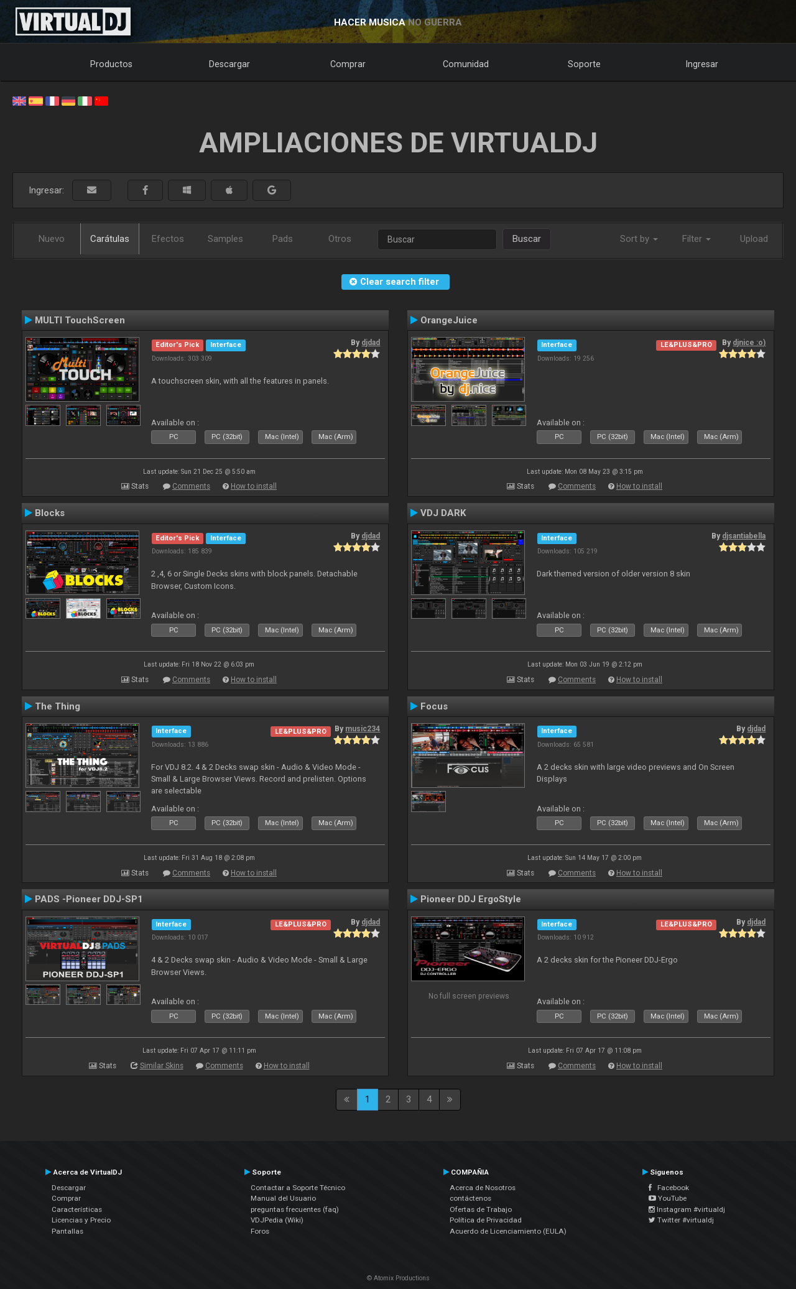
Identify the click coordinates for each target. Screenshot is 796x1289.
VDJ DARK (443, 513)
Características (77, 1209)
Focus (434, 706)
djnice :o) (749, 342)
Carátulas (109, 238)
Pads (282, 238)
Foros (260, 1231)
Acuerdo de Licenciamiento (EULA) (508, 1231)
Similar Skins (161, 1065)
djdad (370, 342)
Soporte (584, 64)
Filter (696, 238)
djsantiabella (744, 536)
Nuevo (52, 238)
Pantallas (67, 1231)
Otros (339, 238)
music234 (362, 728)
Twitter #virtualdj (681, 1220)
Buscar (526, 238)
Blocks (50, 513)
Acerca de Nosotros (483, 1187)
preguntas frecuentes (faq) (295, 1209)
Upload (754, 238)
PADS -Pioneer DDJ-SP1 (89, 899)
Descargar (229, 64)
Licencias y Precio (81, 1220)
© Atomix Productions (398, 1278)
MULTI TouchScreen (80, 320)
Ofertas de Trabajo (481, 1209)
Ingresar (702, 64)
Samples (225, 238)
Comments (191, 486)
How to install (254, 486)
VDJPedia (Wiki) (277, 1220)
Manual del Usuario (283, 1198)
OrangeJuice (449, 320)
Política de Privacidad (486, 1220)
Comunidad (466, 64)
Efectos (168, 238)
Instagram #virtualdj (687, 1209)
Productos (111, 64)
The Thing (57, 706)
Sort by (639, 238)
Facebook (669, 1187)
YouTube (668, 1198)
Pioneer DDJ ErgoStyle (470, 899)
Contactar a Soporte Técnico (298, 1187)
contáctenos (470, 1198)
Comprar (348, 64)
